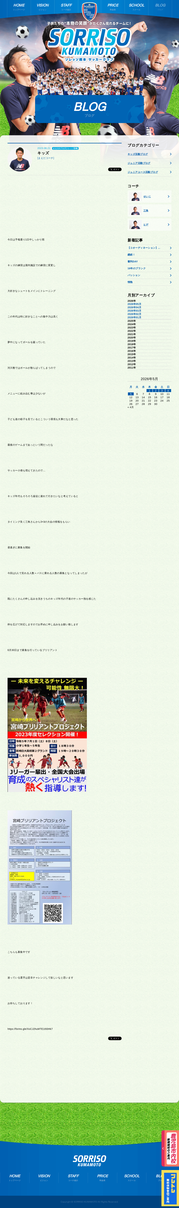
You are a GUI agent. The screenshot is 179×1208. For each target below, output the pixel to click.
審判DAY (133, 261)
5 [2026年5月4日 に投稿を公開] (131, 393)
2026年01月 (134, 317)
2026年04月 (134, 307)
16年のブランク (137, 268)
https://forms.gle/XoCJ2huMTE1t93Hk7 (30, 1029)
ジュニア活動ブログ (139, 163)
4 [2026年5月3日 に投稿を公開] (168, 390)
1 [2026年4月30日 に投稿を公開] (149, 390)
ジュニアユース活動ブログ (143, 172)
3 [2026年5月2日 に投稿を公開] (162, 390)
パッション (134, 275)
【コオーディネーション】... (144, 247)
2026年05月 (134, 304)
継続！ (131, 254)
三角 (138, 210)
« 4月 (131, 407)
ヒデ (138, 224)
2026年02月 (134, 314)
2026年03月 (134, 310)
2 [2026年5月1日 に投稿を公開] (156, 390)
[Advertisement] (65, 205)
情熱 (130, 282)
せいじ (140, 196)
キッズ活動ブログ (138, 154)
